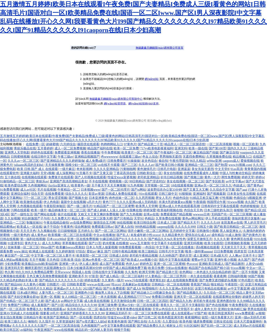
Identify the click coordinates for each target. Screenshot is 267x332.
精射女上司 (174, 325)
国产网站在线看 (45, 214)
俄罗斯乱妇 (157, 280)
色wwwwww (109, 156)
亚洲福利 (199, 193)
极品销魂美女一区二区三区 (67, 210)
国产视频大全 (78, 197)
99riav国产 (47, 247)
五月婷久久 (86, 230)
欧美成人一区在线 (29, 226)
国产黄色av (255, 185)
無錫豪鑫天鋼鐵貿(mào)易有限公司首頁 (159, 47)
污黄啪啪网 (128, 169)
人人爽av (235, 255)
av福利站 (26, 329)
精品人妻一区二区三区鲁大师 (92, 218)
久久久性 (154, 321)
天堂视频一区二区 (157, 185)
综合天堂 (37, 193)
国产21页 (95, 243)
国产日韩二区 (147, 317)
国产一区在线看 (81, 317)
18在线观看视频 (182, 185)
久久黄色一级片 (113, 280)
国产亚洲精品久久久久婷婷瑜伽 (62, 160)
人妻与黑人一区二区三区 (56, 292)
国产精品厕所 (234, 263)
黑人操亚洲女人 (231, 230)
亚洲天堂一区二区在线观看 (192, 296)
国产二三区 (129, 164)
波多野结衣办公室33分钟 (164, 189)
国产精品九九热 (181, 301)
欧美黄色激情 (117, 321)
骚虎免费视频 (202, 321)
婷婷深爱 (149, 210)
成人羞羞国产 (40, 305)
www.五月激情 (140, 243)
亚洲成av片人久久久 (68, 288)
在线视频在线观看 (34, 177)
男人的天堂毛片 (255, 222)
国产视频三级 (193, 177)
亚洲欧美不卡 (78, 276)
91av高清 (236, 169)
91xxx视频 (238, 268)
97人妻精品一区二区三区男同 (165, 276)
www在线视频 (64, 329)
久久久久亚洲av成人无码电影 (136, 202)
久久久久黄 (221, 239)
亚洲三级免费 (107, 305)
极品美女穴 (107, 309)
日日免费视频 (223, 251)
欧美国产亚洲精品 (56, 317)
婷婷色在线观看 (42, 152)
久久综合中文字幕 (222, 189)
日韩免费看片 (116, 160)
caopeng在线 (165, 226)
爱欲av (91, 251)
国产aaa (241, 189)
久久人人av (146, 164)
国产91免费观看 (114, 288)
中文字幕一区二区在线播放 (175, 247)
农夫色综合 (149, 160)
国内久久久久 (236, 148)
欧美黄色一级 (80, 185)
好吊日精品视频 (172, 177)
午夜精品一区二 (68, 189)
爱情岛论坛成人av (197, 235)
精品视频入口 (242, 156)
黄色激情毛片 (146, 169)
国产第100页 (217, 148)
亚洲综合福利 (20, 193)
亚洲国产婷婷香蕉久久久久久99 (82, 313)
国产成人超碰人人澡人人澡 (106, 210)
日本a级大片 (218, 255)
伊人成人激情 (88, 263)
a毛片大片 (94, 202)
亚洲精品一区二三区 (199, 164)
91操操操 (133, 160)
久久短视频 (12, 218)
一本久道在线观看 (199, 276)
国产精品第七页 (167, 272)
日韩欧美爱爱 (76, 284)
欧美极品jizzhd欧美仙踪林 (39, 263)
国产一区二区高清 (12, 309)
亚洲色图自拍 (226, 301)
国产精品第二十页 (150, 144)
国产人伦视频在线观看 (90, 177)
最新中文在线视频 (73, 202)
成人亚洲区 (201, 255)
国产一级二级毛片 (79, 206)
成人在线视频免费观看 (182, 280)
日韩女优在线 (222, 321)
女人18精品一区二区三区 (79, 296)
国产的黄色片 (251, 235)
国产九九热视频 (131, 214)
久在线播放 (257, 305)
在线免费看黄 (54, 193)
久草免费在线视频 (168, 218)
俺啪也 (32, 321)
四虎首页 (240, 251)
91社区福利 (191, 325)
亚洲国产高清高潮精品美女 (68, 181)
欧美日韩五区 (9, 329)
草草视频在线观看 (74, 243)
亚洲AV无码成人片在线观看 (19, 313)
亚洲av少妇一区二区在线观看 (138, 305)
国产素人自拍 (124, 226)
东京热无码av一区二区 (82, 309)
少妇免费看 (12, 263)
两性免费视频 (230, 177)
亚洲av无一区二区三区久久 (213, 185)
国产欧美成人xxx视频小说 (139, 259)
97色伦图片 (246, 280)
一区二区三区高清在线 (64, 325)
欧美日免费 (156, 268)
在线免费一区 (35, 144)
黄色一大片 (212, 177)
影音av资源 (96, 193)
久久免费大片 (60, 218)
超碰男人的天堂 (253, 296)
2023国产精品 (92, 288)
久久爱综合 (170, 321)
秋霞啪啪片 (150, 288)
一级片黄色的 (20, 235)
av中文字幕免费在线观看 (118, 325)
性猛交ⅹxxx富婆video (122, 317)
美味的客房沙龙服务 (246, 218)
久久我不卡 (46, 321)
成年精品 (217, 235)
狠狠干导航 (122, 329)
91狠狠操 (185, 193)
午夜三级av (65, 156)
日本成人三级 (166, 222)
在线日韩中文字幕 (43, 156)
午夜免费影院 (238, 305)
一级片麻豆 (67, 169)
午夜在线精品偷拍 (56, 222)
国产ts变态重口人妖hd (91, 321)
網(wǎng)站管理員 (115, 103)
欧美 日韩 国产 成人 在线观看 (37, 169)
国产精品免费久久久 (151, 325)
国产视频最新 (216, 193)
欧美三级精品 (147, 251)
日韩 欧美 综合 (70, 259)
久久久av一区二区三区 (23, 160)
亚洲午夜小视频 (225, 259)
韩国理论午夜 (216, 202)
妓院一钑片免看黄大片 (217, 317)
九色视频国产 (90, 325)
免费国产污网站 (19, 305)
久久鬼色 (131, 272)
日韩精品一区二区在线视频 (170, 284)
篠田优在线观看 (88, 144)
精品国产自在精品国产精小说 (209, 268)
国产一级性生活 (22, 214)
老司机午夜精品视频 (143, 255)
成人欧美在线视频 (96, 301)
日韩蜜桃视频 (20, 156)
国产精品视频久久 (189, 292)
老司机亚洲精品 (148, 177)
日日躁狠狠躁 (67, 230)
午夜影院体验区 (54, 206)
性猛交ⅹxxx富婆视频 (121, 177)
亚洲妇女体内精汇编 (232, 309)
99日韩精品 (137, 181)
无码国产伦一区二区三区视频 (231, 214)
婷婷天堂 (248, 177)
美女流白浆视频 (11, 317)
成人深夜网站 (65, 173)
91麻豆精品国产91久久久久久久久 (123, 239)
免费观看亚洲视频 (67, 152)
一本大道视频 (106, 296)
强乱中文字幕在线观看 (174, 259)
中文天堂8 (222, 169)
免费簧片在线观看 (60, 177)
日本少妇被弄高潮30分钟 (84, 268)
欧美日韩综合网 (145, 222)
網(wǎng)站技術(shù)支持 (143, 103)
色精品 (149, 218)
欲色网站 (185, 272)
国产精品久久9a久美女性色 (167, 239)
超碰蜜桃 (52, 144)
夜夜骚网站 (192, 317)
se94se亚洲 (214, 160)
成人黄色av (38, 235)
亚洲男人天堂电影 (17, 152)
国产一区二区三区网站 (110, 230)
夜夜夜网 (220, 276)
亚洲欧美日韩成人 (211, 263)
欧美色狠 (185, 321)
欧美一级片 (39, 210)
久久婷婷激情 (64, 251)
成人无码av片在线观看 (249, 325)
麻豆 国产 (104, 251)
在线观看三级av (130, 156)
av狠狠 (260, 313)
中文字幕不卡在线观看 (167, 243)
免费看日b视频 (162, 296)
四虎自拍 (100, 317)
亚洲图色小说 (84, 292)
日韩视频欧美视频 (237, 243)
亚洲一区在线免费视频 (82, 239)
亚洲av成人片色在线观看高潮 (179, 206)
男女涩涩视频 (57, 197)
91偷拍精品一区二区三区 (17, 181)
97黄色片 (130, 144)
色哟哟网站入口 (112, 144)
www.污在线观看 (136, 280)
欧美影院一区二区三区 (92, 255)
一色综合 (148, 247)
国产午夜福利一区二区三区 (173, 152)
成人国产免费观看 (111, 263)
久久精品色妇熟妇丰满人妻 (19, 280)
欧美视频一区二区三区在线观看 (70, 235)
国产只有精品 (123, 218)
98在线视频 (124, 222)
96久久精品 (197, 160)
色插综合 (239, 197)
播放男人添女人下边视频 (112, 292)
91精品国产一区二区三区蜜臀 (114, 206)
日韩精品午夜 (32, 317)
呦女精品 (217, 284)
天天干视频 (37, 259)
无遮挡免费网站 (194, 156)
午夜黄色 (67, 226)
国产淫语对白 (155, 181)
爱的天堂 (185, 255)
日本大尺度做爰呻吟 (248, 321)
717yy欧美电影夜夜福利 (156, 148)
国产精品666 (13, 284)
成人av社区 (28, 189)
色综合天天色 (193, 210)
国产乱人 (122, 235)
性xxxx (116, 284)
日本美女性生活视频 (241, 193)
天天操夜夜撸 (54, 164)
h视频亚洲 (254, 197)
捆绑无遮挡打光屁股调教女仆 (45, 268)
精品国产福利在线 (99, 148)
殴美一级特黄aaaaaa (199, 251)
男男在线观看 (256, 309)
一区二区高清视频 (219, 144)
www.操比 (21, 251)
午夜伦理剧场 (178, 160)
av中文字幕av (235, 181)
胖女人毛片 (163, 197)
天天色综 (52, 259)
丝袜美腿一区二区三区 (23, 247)
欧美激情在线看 (31, 202)
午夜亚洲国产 (43, 329)
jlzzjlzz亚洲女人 (59, 185)
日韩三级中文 (168, 193)
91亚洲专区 (15, 243)
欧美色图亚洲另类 (170, 317)
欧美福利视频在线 (169, 210)
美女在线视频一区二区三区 (185, 181)
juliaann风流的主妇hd (29, 164)
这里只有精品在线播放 (210, 288)
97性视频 (226, 197)
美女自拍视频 (172, 173)
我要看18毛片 (49, 313)
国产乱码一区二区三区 (216, 325)
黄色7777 (109, 202)
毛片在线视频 (46, 189)
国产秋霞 (221, 164)
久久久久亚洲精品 (106, 169)
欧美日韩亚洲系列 (220, 313)
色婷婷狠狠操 (249, 206)
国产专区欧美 (215, 181)
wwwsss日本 (201, 214)
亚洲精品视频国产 (87, 156)
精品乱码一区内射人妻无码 (94, 329)
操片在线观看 (67, 214)
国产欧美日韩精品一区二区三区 (236, 226)
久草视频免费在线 (218, 156)
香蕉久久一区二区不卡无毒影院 (182, 305)
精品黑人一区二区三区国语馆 (184, 144)
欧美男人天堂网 (147, 206)
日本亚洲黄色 (98, 197)
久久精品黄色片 (173, 235)
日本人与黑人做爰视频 (101, 247)
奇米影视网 (84, 169)
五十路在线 (12, 177)
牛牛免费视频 (110, 152)
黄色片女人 (32, 243)
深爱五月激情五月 (199, 239)
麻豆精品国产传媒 (205, 152)
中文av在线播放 (104, 235)
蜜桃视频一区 (118, 181)
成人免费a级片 (96, 160)
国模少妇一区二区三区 (81, 164)
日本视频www (90, 189)
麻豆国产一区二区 (17, 255)
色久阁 (9, 272)
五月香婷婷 (45, 148)
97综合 (80, 251)
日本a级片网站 (27, 292)
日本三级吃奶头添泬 (218, 210)
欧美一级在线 (198, 148)
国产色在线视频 (217, 305)
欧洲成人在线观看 (41, 251)
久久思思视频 (144, 197)
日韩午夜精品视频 (124, 251)
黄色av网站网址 (193, 218)
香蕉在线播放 (90, 152)
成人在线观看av (182, 313)
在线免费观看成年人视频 (201, 173)
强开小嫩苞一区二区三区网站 (148, 230)
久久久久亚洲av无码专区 (176, 288)
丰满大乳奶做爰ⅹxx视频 (175, 202)
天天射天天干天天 (234, 247)
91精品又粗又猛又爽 (204, 197)
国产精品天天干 (188, 222)
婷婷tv (259, 177)
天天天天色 (28, 230)
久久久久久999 (185, 226)
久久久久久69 (210, 222)
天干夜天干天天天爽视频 (108, 185)
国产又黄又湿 (102, 173)
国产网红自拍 (137, 321)
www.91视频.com (240, 164)
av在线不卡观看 (109, 164)
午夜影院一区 (234, 284)
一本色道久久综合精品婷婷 (212, 272)
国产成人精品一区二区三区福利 (122, 276)
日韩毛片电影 (166, 169)
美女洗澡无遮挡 (202, 169)
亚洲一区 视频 (50, 296)
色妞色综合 (181, 197)
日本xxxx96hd (56, 239)
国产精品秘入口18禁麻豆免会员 (153, 292)
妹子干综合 (51, 226)
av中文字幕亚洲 (238, 288)
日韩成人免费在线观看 (121, 193)
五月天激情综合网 (123, 301)
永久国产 (251, 202)
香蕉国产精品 (200, 284)
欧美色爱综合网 (15, 185)
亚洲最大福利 (29, 173)
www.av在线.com (98, 284)
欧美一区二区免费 (126, 148)
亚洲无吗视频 (193, 243)
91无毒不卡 (84, 173)
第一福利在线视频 (32, 239)
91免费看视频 (9, 189)
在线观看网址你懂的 (227, 296)
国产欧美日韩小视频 (169, 164)
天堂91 (138, 218)
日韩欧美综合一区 (149, 173)
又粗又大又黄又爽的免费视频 (98, 214)
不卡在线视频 (98, 181)
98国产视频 (256, 276)
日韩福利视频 (237, 276)
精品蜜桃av (7, 226)
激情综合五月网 (104, 222)
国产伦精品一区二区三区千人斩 (22, 301)
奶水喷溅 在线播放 (115, 243)
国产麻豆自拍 (229, 152)
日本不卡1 (249, 255)
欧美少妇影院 (213, 243)
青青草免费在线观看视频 (133, 309)
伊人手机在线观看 (217, 218)
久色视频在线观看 (29, 206)
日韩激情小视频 (207, 230)
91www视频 (235, 202)
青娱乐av (42, 181)
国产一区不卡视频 (244, 272)
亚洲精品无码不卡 (118, 313)
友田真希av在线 (232, 222)
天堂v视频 (47, 173)
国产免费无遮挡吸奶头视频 (218, 280)
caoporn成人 (231, 160)
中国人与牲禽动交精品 (235, 173)
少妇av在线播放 (176, 268)
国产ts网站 (138, 189)
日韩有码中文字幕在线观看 (220, 206)
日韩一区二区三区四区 (152, 301)
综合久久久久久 (76, 193)
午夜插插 (199, 202)
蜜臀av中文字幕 (202, 259)
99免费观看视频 (130, 247)
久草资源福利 (65, 321)
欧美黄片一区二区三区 (137, 152)
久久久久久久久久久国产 (29, 325)
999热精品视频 (145, 226)
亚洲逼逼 (184, 169)
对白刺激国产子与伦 (36, 218)
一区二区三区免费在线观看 (151, 313)
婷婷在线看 (92, 280)
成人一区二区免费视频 (70, 148)
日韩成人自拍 (118, 255)
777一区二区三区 (35, 197)
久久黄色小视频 (34, 284)
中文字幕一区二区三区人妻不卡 (53, 255)
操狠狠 (238, 210)
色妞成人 (239, 185)
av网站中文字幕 (72, 301)
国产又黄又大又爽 (195, 189)
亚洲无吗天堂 (14, 268)
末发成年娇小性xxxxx (145, 235)
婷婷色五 (146, 263)
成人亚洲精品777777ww (134, 296)
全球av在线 (151, 214)
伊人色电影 (51, 202)
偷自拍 (163, 160)
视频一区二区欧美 (245, 144)
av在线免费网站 (81, 222)
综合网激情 (82, 226)
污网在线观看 (20, 210)
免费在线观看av (54, 309)
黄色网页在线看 (242, 239)
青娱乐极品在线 (25, 148)
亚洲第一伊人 (68, 263)
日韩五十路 (205, 226)
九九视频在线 (46, 230)
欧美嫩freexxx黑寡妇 (70, 247)
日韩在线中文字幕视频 (108, 272)
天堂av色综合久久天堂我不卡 (172, 309)
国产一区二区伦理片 (116, 189)
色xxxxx (191, 263)
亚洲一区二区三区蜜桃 (169, 263)
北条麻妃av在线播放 (136, 284)
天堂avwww (62, 272)
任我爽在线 (134, 210)
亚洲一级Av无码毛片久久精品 (31, 288)
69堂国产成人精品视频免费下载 (125, 268)
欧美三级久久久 (15, 321)
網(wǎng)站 (152, 78)
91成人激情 (233, 235)
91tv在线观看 (148, 193)
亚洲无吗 (180, 148)
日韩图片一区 (56, 284)
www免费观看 (244, 313)
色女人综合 (150, 156)
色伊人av (132, 263)
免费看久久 (34, 309)
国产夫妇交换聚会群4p (23, 296)
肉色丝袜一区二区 (121, 197)
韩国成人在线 (81, 272)
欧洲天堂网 (146, 272)
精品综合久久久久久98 (81, 305)
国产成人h (134, 288)
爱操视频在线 (250, 160)
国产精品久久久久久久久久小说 (61, 280)
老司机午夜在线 (204, 301)
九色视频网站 (37, 185)
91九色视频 (135, 185)
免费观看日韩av (102, 226)
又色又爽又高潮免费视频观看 (46, 276)
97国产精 (200, 313)
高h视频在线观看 (207, 247)
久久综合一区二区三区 (219, 292)
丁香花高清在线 (124, 173)
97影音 (93, 276)
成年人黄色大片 (205, 309)
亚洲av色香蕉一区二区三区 (101, 259)
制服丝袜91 (34, 222)
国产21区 (57, 305)
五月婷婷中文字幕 (182, 230)
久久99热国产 (168, 255)
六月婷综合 (68, 144)
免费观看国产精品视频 (176, 214)
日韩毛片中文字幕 (171, 251)
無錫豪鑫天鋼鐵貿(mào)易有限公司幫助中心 (116, 98)
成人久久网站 (51, 243)
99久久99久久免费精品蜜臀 (34, 272)
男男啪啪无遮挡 (170, 156)
